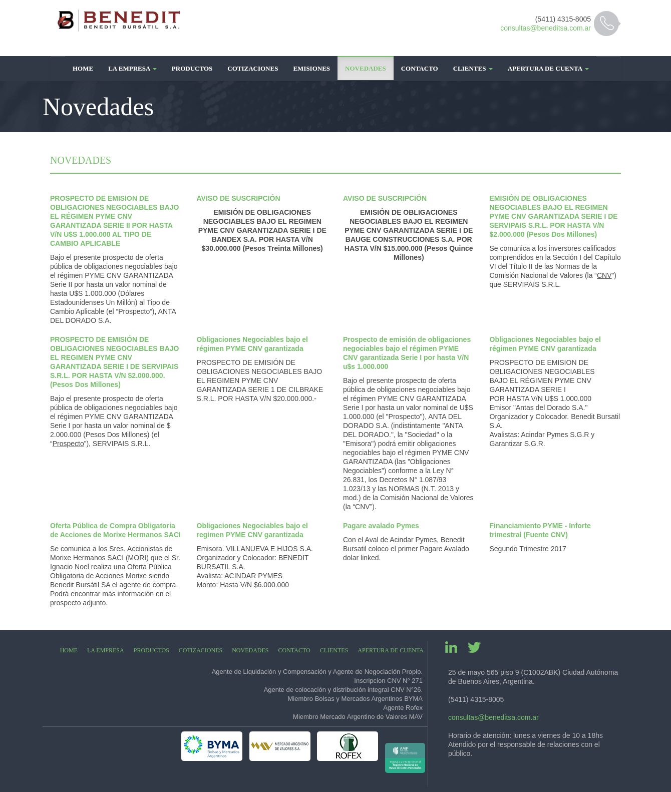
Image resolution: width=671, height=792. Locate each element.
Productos (192, 68)
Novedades (365, 68)
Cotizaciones (252, 68)
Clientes (473, 68)
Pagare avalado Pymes (381, 526)
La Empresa (132, 68)
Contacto (419, 68)
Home (83, 68)
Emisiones (311, 68)
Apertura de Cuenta (548, 68)
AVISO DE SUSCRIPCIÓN (238, 198)
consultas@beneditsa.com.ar (545, 28)
